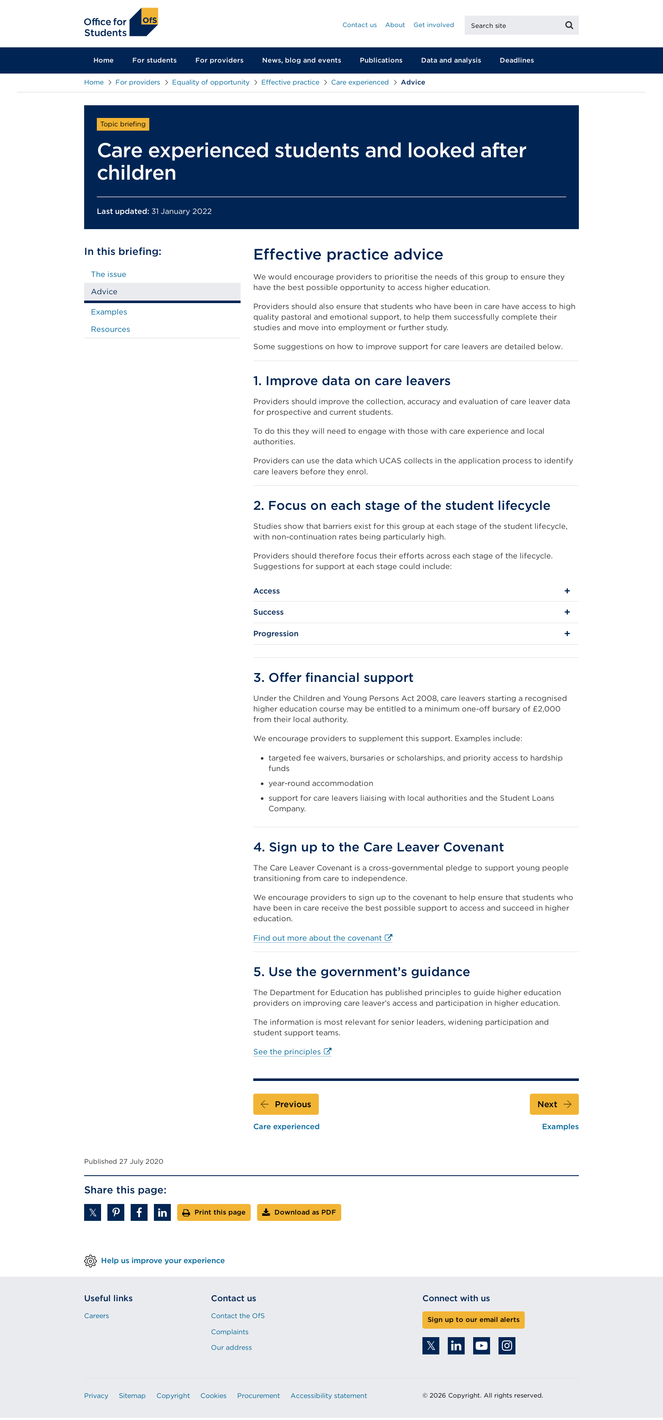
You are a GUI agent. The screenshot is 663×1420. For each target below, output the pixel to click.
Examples (109, 313)
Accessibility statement (328, 1398)
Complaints (230, 1334)
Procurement (258, 1398)
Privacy (96, 1398)
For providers (219, 63)
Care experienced (360, 85)
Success (268, 614)
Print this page (220, 1215)
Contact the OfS (238, 1318)
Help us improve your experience (163, 1263)
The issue (108, 276)
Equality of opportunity (210, 85)
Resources (110, 331)
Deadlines (517, 63)
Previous (293, 1106)
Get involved (434, 25)
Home (103, 63)
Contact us (359, 25)
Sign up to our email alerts (473, 1322)
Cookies (213, 1398)
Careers (96, 1318)
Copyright (173, 1398)
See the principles (292, 1054)
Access (266, 592)
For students (154, 63)
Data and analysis (451, 63)
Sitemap (132, 1398)
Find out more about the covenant (322, 940)
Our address (231, 1350)
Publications (381, 63)
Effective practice (290, 85)
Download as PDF (305, 1215)
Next (547, 1106)
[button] (92, 1215)
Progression (276, 636)
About (395, 25)
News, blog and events (301, 63)
